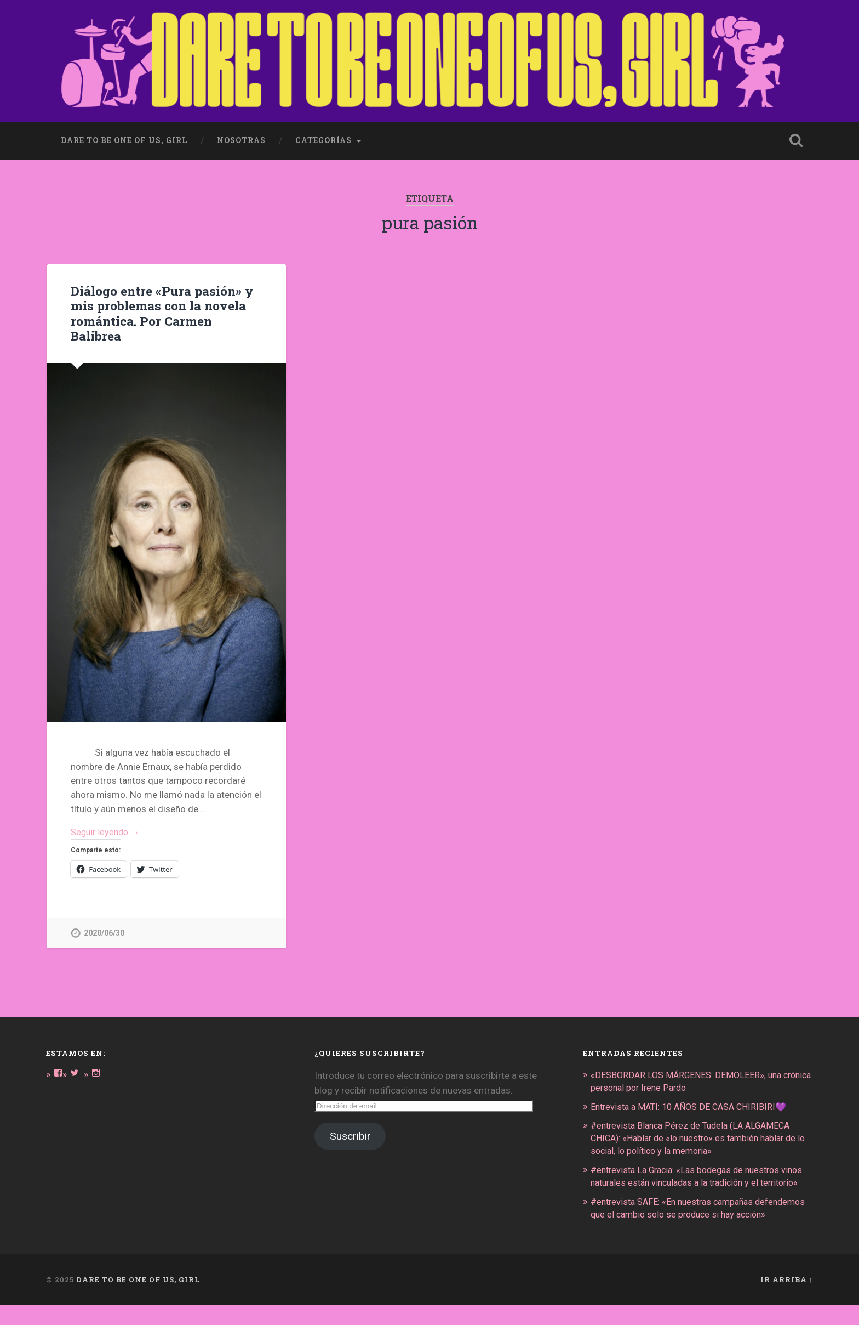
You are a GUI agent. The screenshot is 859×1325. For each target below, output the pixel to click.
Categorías (323, 138)
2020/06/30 (104, 932)
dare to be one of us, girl (124, 138)
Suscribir (350, 1135)
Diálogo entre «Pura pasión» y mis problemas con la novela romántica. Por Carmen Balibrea (161, 310)
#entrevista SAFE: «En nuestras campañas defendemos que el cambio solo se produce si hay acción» (694, 1221)
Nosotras (241, 138)
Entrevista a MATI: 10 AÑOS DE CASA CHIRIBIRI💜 (694, 1105)
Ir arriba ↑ (786, 1299)
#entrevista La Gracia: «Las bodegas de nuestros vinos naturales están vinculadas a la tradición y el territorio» (693, 1179)
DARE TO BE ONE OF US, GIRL (138, 1299)
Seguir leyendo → (107, 830)
